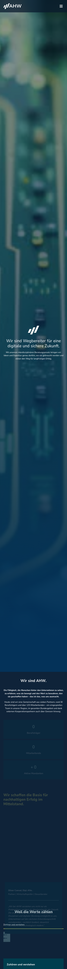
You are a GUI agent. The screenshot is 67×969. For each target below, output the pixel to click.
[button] (61, 6)
